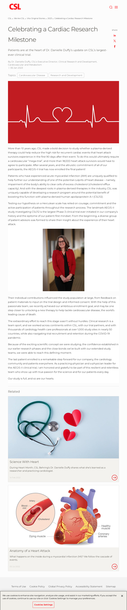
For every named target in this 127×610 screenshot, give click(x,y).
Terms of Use (18, 586)
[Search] (110, 7)
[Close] (122, 597)
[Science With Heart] (63, 439)
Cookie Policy (37, 586)
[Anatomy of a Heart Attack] (63, 528)
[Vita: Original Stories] (36, 18)
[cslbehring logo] (15, 7)
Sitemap (111, 586)
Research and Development (66, 75)
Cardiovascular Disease (32, 75)
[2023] (50, 18)
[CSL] (10, 18)
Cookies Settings (43, 606)
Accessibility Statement (89, 586)
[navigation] (116, 7)
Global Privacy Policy (60, 586)
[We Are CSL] (19, 18)
